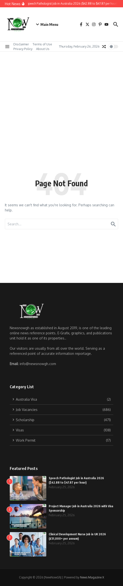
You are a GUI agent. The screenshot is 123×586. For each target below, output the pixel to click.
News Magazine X (92, 577)
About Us (42, 49)
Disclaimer (21, 44)
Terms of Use (42, 44)
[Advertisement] (61, 88)
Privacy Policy (22, 49)
